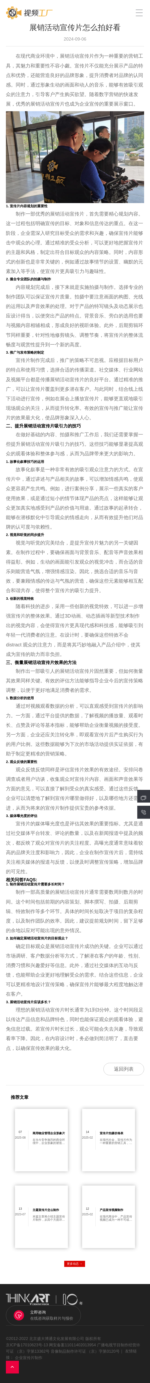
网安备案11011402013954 (72, 1345)
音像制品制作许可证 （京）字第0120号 (85, 1351)
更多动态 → (74, 1263)
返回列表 (124, 1069)
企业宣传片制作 (28, 1358)
